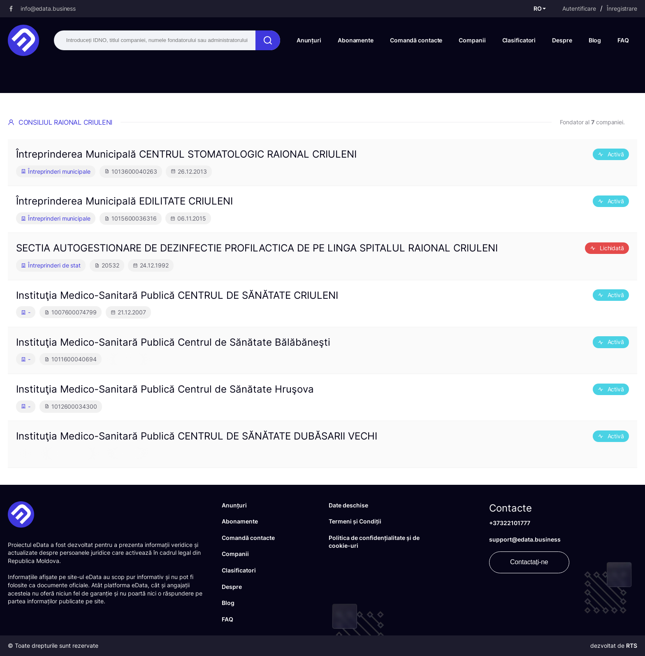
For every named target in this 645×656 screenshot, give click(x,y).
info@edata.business (48, 8)
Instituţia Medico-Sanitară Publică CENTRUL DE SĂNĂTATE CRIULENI (177, 295)
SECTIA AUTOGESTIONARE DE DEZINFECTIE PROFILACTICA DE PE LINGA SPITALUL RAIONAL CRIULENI (257, 248)
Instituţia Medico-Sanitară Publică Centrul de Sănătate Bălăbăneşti (173, 342)
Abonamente (356, 40)
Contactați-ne (529, 561)
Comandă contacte (416, 40)
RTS (631, 645)
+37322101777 (509, 522)
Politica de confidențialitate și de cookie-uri (374, 541)
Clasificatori (519, 40)
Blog (595, 40)
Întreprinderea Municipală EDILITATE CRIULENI (124, 201)
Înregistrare (622, 8)
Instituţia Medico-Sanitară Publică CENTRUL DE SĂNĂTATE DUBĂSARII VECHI (196, 436)
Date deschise (348, 505)
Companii (472, 40)
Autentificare (579, 8)
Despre (562, 40)
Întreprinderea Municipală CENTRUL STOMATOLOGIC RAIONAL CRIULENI (186, 154)
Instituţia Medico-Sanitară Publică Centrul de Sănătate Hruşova (165, 389)
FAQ (623, 40)
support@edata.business (525, 539)
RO (538, 8)
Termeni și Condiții (355, 521)
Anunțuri (309, 40)
